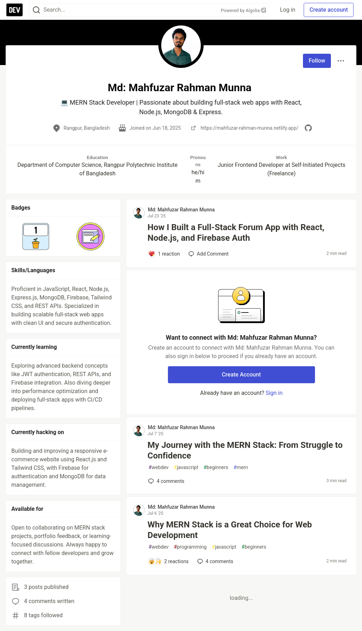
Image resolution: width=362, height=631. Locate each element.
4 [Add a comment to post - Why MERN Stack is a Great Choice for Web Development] (214, 561)
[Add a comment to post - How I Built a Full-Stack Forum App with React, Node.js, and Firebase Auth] (164, 253)
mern (241, 467)
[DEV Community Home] (14, 10)
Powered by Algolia (243, 10)
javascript (186, 467)
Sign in (273, 393)
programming (190, 547)
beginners (216, 467)
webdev (158, 467)
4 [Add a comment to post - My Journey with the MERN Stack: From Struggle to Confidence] (165, 481)
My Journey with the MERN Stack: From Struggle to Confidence (245, 450)
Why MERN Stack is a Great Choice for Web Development (229, 530)
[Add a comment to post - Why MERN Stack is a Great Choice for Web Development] (168, 561)
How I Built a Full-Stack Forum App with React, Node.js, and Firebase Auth (235, 232)
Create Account (241, 374)
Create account (328, 9)
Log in (287, 9)
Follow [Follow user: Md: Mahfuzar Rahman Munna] (317, 60)
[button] (35, 236)
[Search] (36, 10)
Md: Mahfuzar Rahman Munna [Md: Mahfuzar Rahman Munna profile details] (181, 209)
